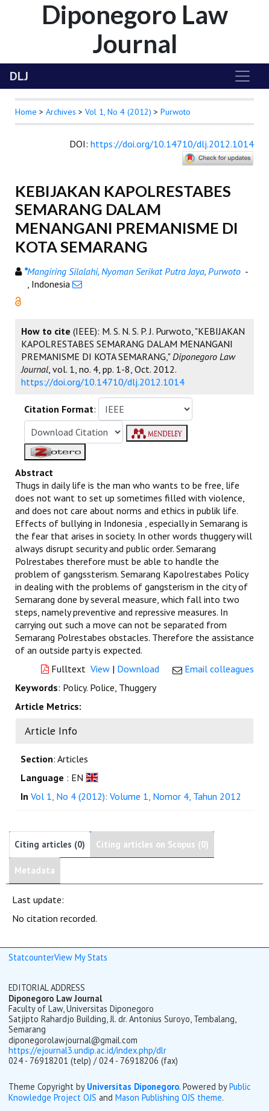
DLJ (19, 76)
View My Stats (80, 957)
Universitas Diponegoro (133, 1086)
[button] (18, 300)
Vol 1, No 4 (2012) (118, 111)
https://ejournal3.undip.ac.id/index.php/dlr (87, 1050)
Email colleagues (219, 669)
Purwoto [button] (175, 111)
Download (138, 669)
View (100, 669)
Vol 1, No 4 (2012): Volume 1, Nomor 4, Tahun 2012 (136, 796)
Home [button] (26, 111)
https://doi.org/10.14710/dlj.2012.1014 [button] (103, 382)
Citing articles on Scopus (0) (152, 844)
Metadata (34, 870)
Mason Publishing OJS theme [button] (168, 1097)
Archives (61, 111)
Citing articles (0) (49, 844)
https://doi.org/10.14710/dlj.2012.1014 (172, 144)
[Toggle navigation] (242, 76)
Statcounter (31, 957)
